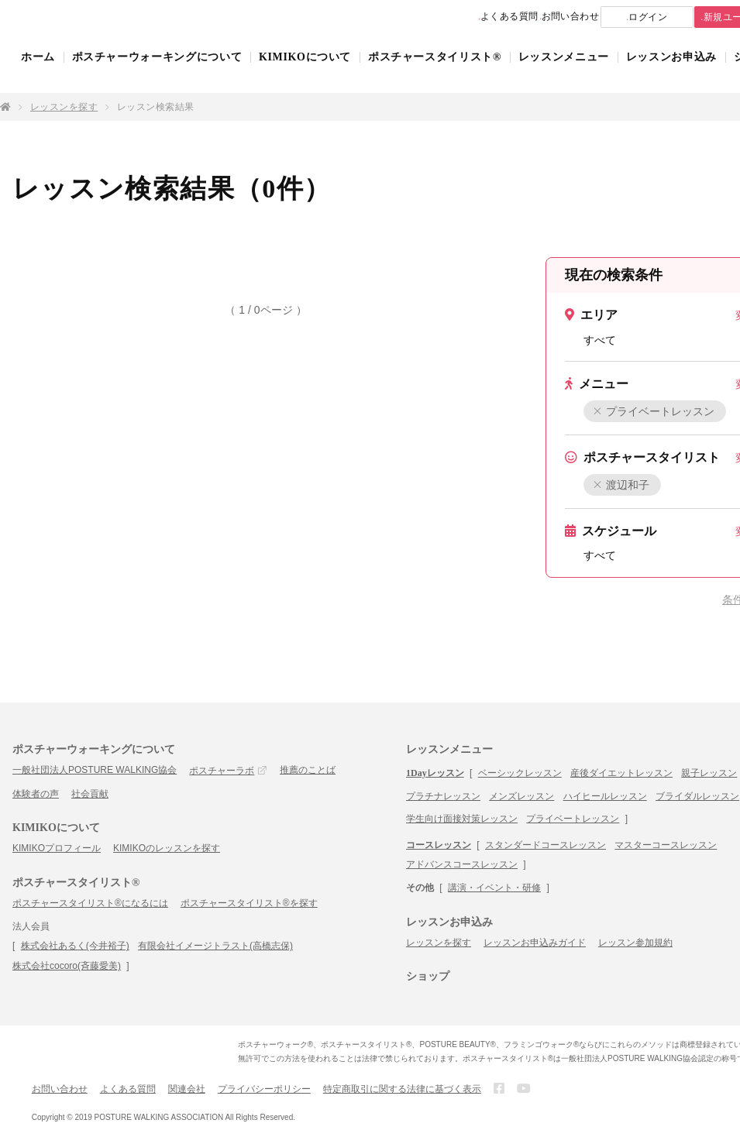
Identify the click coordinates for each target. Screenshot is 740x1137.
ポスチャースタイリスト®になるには (90, 903)
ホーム (38, 71)
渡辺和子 (622, 485)
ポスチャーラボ (221, 770)
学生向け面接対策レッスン (462, 818)
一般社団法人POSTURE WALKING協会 (94, 769)
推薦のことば (308, 769)
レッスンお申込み (671, 71)
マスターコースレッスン (665, 845)
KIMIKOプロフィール (56, 848)
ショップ (427, 976)
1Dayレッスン (435, 773)
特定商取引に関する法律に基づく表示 (402, 1089)
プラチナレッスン (443, 796)
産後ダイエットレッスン (621, 773)
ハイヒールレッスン (605, 796)
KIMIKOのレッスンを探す (166, 848)
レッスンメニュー (563, 71)
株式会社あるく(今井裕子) (75, 945)
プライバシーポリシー (264, 1089)
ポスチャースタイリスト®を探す (249, 903)
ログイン (617, 17)
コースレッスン (438, 845)
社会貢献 (89, 793)
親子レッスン (709, 773)
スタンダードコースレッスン (545, 845)
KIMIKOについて (305, 71)
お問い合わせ (523, 17)
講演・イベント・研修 (494, 887)
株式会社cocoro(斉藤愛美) (66, 965)
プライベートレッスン (654, 411)
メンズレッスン (521, 796)
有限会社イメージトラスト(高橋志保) (215, 945)
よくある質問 (439, 17)
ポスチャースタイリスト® (434, 71)
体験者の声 (35, 793)
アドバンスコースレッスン (462, 864)
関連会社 (186, 1089)
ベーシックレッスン (520, 773)
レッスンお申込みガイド (535, 942)
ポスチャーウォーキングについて (157, 71)
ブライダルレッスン (697, 796)
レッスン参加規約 (635, 942)
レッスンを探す (64, 106)
